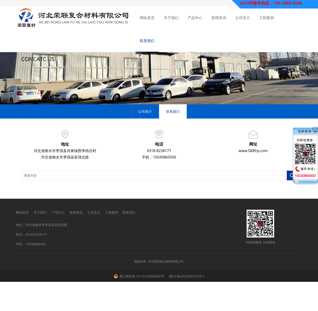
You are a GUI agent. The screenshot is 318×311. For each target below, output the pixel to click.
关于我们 (171, 17)
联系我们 (147, 40)
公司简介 (145, 140)
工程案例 (266, 17)
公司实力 (242, 17)
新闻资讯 (218, 17)
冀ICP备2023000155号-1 (186, 305)
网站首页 (147, 17)
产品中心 (195, 17)
